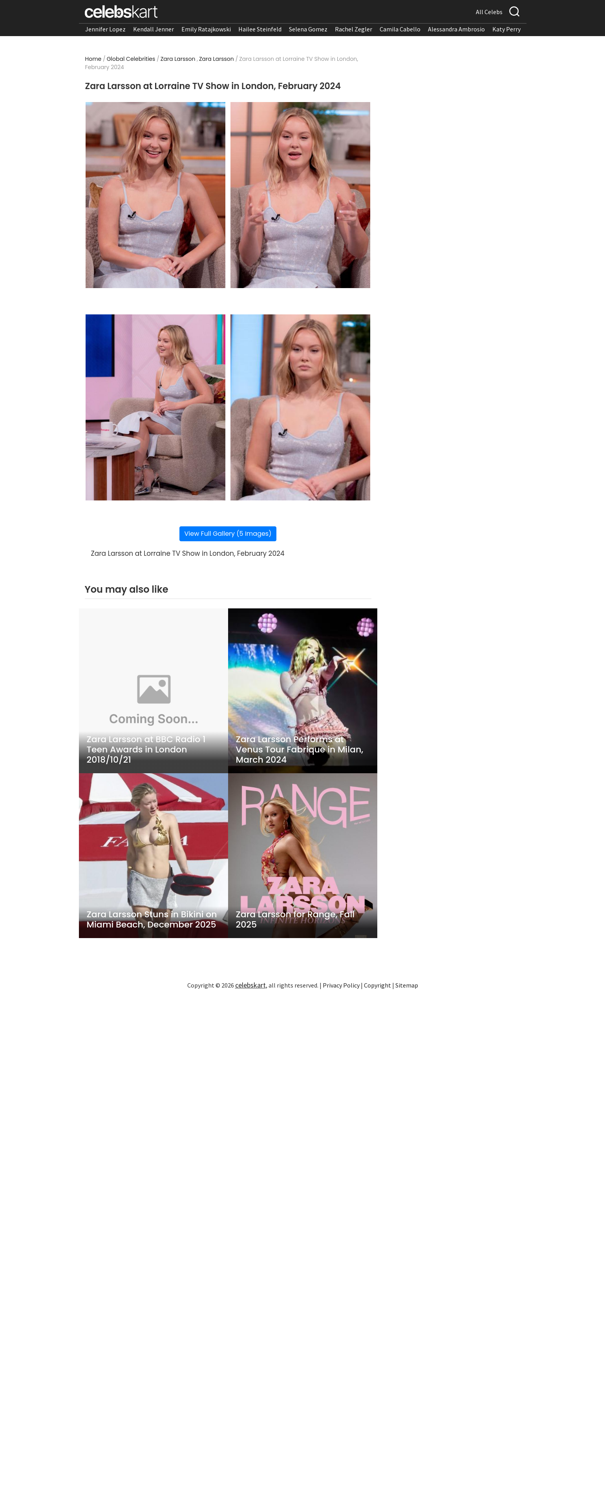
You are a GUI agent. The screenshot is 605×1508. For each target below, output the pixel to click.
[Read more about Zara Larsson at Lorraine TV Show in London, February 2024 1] (155, 195)
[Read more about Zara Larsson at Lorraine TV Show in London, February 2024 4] (300, 407)
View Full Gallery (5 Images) (228, 533)
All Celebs (489, 12)
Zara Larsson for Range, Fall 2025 (295, 919)
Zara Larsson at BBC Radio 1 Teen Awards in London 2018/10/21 (146, 749)
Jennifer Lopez (105, 29)
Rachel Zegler (353, 29)
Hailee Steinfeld (259, 29)
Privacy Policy (341, 985)
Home (93, 59)
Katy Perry (506, 29)
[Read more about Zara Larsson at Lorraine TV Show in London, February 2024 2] (300, 195)
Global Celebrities (131, 59)
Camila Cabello (400, 29)
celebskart (250, 985)
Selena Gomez (308, 29)
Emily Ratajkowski (206, 29)
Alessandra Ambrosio (456, 29)
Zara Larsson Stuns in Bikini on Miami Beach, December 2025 (152, 919)
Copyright (377, 985)
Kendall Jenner (153, 29)
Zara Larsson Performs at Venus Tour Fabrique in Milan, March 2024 (300, 749)
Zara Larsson (178, 59)
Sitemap (406, 985)
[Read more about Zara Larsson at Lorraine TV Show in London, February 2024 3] (155, 407)
